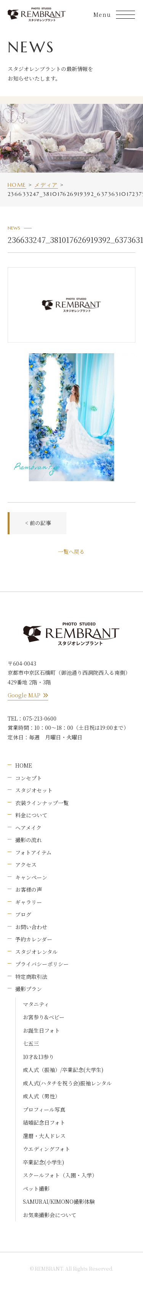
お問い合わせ (31, 927)
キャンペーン (31, 877)
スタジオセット (34, 790)
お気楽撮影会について (49, 1215)
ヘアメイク (28, 827)
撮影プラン (28, 989)
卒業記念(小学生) (43, 1162)
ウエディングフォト (46, 1149)
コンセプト (28, 778)
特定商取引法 (31, 976)
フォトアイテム (33, 852)
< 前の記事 (38, 523)
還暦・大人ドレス (44, 1136)
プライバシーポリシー (42, 964)
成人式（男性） (41, 1096)
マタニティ (36, 1004)
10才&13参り (38, 1057)
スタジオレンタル (36, 952)
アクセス (26, 864)
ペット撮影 (36, 1188)
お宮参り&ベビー (43, 1017)
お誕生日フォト (41, 1030)
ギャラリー (28, 902)
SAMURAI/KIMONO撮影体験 (59, 1201)
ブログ (23, 914)
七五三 (31, 1043)
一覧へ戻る (71, 551)
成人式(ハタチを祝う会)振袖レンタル (67, 1083)
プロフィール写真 (44, 1109)
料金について (31, 815)
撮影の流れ (28, 840)
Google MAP (28, 695)
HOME (23, 765)
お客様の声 (28, 889)
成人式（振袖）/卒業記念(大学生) (63, 1070)
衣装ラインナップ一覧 (42, 803)
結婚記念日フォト (44, 1122)
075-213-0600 (39, 718)
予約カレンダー (33, 939)
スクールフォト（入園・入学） (60, 1175)
